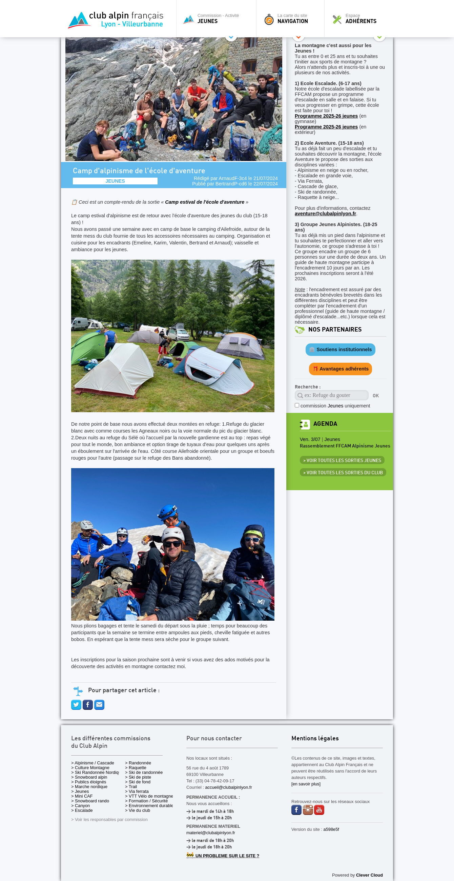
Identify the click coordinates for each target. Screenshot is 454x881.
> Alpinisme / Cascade (92, 762)
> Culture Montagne (90, 767)
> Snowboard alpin (89, 777)
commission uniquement (335, 405)
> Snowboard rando (90, 800)
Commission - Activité (218, 18)
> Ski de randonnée (144, 772)
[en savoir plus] (306, 783)
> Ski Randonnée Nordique (97, 772)
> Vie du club (137, 810)
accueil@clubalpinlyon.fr (228, 787)
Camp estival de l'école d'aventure (205, 202)
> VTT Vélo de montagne (149, 796)
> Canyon (80, 805)
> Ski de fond (137, 781)
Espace (360, 18)
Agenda (325, 424)
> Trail (131, 786)
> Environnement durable (149, 805)
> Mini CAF (82, 796)
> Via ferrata (137, 791)
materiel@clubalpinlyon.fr (210, 832)
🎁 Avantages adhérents (340, 369)
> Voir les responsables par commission (109, 819)
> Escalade (82, 810)
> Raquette (135, 767)
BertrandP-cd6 (231, 183)
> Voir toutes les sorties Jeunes (342, 460)
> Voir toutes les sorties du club (343, 472)
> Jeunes (80, 791)
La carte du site (292, 18)
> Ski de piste (138, 777)
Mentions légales (315, 739)
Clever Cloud (369, 875)
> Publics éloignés (88, 781)
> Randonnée (138, 762)
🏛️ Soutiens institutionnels (340, 349)
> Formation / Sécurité (146, 800)
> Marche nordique (89, 786)
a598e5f (331, 829)
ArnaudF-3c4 (233, 178)
